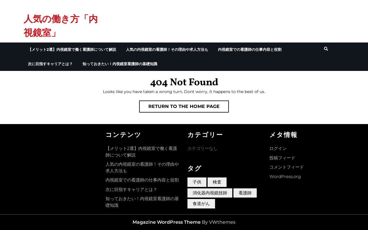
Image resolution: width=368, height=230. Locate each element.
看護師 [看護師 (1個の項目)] (245, 193)
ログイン (278, 148)
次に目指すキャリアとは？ (50, 63)
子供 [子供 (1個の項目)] (197, 182)
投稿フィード (282, 158)
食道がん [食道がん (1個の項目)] (201, 203)
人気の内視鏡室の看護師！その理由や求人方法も (167, 49)
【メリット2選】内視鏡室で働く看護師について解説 (72, 49)
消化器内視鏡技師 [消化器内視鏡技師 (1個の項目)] (210, 193)
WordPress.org (285, 176)
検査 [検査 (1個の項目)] (217, 182)
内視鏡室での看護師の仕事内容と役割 (249, 49)
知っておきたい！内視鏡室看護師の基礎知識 (120, 63)
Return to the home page (188, 108)
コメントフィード (286, 167)
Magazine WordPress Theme (167, 222)
